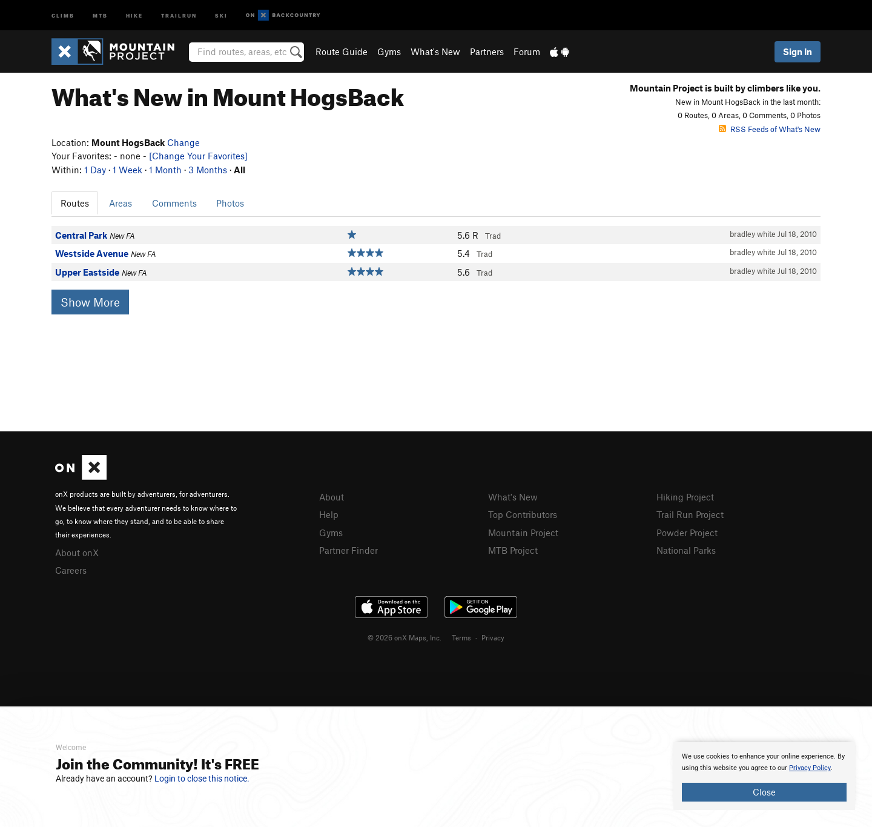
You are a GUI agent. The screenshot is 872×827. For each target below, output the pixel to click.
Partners (487, 51)
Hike (134, 15)
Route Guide (341, 51)
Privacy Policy (810, 768)
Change (183, 142)
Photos (230, 203)
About (331, 496)
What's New (435, 51)
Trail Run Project (690, 514)
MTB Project (513, 550)
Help (329, 514)
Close (764, 791)
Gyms (389, 51)
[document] (764, 776)
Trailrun (179, 15)
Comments (174, 203)
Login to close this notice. (201, 778)
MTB (100, 15)
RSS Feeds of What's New (770, 129)
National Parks (686, 550)
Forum (527, 51)
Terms (461, 637)
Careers (71, 570)
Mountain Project (523, 532)
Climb (62, 15)
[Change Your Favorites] (198, 155)
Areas (120, 203)
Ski (221, 15)
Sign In (797, 51)
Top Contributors (522, 514)
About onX (77, 552)
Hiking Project (685, 496)
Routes (75, 203)
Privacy (492, 637)
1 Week (127, 169)
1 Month (165, 169)
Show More (90, 302)
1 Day (95, 169)
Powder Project (687, 532)
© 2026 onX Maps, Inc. (404, 637)
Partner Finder (348, 550)
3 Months (207, 169)
